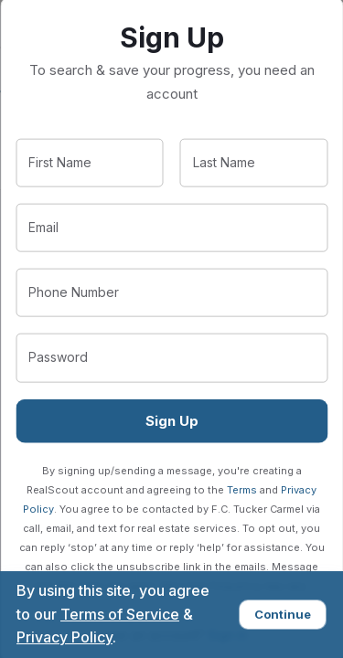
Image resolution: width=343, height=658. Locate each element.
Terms (242, 489)
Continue (282, 614)
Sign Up (171, 420)
